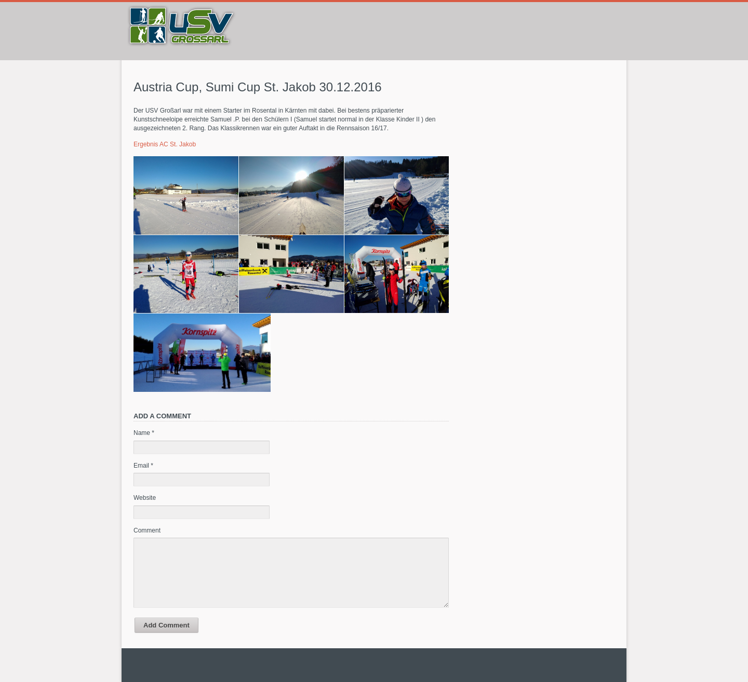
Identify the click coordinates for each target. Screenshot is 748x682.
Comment (147, 530)
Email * (143, 465)
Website (144, 497)
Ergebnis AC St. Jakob (164, 144)
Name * (143, 433)
